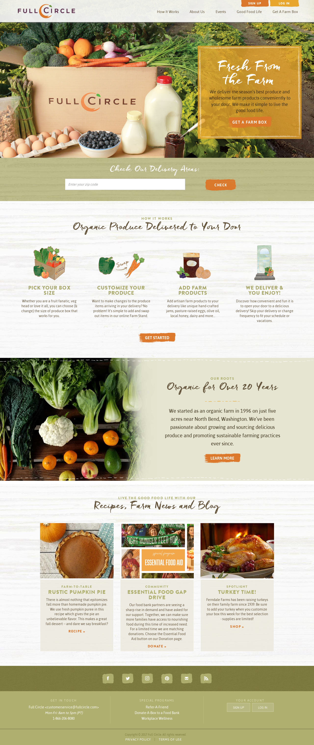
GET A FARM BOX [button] (249, 122)
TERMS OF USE (170, 739)
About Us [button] (197, 11)
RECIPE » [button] (76, 631)
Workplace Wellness (157, 718)
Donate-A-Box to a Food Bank (157, 713)
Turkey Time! (237, 593)
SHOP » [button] (237, 627)
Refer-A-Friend (157, 707)
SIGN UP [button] (238, 707)
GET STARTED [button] (157, 337)
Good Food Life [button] (249, 11)
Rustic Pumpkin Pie (77, 593)
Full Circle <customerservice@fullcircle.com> (64, 707)
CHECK (220, 185)
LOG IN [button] (262, 707)
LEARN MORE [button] (222, 458)
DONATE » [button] (157, 646)
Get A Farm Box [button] (285, 11)
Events (221, 11)
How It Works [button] (168, 11)
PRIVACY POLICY (138, 739)
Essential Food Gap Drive (157, 595)
